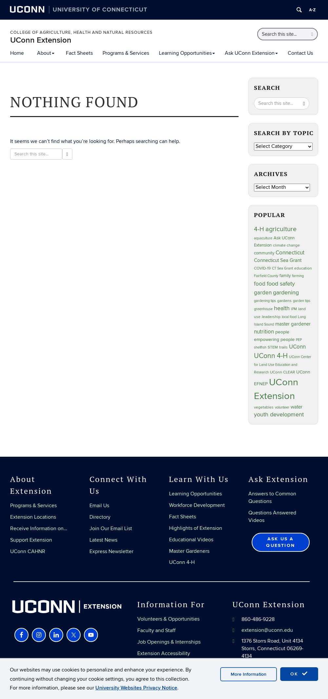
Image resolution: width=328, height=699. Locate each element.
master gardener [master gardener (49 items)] (293, 324)
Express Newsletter (111, 551)
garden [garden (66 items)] (263, 292)
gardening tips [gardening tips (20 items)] (265, 301)
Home (17, 53)
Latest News (103, 540)
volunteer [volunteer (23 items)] (282, 407)
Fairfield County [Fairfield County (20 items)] (266, 276)
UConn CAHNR (27, 551)
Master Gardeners (189, 551)
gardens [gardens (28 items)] (284, 300)
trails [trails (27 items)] (283, 347)
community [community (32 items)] (264, 253)
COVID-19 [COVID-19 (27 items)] (262, 268)
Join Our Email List (110, 528)
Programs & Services (126, 53)
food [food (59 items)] (259, 284)
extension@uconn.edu (267, 630)
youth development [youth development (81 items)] (279, 414)
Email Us (99, 505)
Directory (99, 517)
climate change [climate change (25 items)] (286, 245)
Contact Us (300, 53)
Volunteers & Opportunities (168, 619)
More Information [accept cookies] (248, 674)
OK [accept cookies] (299, 674)
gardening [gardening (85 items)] (286, 292)
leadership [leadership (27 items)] (271, 316)
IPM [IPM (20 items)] (294, 309)
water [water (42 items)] (296, 407)
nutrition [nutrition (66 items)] (264, 331)
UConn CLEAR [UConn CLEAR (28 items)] (282, 372)
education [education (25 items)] (303, 268)
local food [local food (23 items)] (289, 317)
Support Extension (31, 540)
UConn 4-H (182, 562)
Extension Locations (33, 517)
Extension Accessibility (163, 653)
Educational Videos (191, 539)
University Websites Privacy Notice (136, 688)
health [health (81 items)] (282, 308)
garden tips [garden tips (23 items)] (301, 301)
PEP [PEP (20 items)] (299, 340)
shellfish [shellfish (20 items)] (260, 347)
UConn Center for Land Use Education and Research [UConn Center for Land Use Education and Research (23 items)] (282, 364)
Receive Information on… (38, 528)
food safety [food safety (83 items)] (281, 283)
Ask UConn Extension (251, 53)
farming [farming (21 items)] (298, 276)
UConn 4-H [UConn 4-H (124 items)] (271, 356)
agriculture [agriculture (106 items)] (281, 229)
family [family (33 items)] (285, 275)
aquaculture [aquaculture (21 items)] (263, 238)
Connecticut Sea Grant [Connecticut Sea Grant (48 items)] (277, 260)
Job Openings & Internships (169, 642)
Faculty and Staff (156, 630)
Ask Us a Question (280, 542)
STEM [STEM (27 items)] (273, 347)
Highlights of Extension (195, 528)
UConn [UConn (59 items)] (297, 347)
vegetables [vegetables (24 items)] (264, 407)
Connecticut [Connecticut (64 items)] (290, 253)
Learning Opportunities (187, 53)
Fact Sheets (79, 53)
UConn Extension (40, 40)
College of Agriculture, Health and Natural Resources (81, 32)
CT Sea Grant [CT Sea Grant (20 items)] (282, 268)
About (45, 53)
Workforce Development (197, 505)
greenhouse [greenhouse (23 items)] (263, 309)
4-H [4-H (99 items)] (259, 229)
